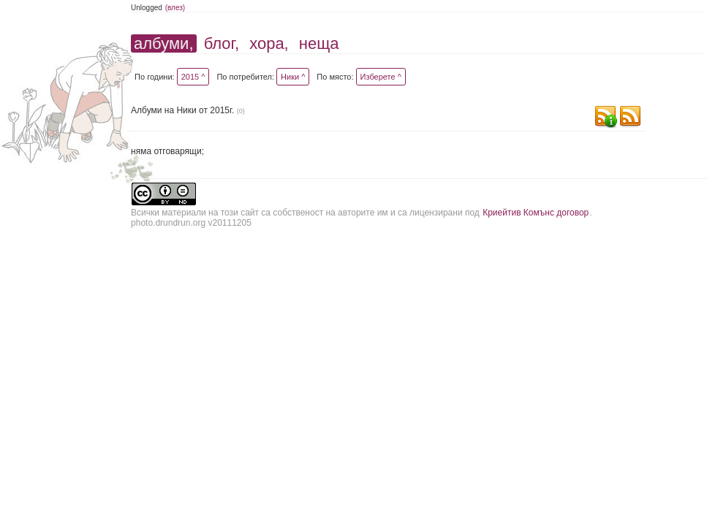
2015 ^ (193, 76)
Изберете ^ (380, 76)
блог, (221, 43)
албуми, (163, 43)
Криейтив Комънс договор (536, 212)
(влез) (175, 8)
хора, (269, 43)
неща (319, 43)
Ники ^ (293, 76)
